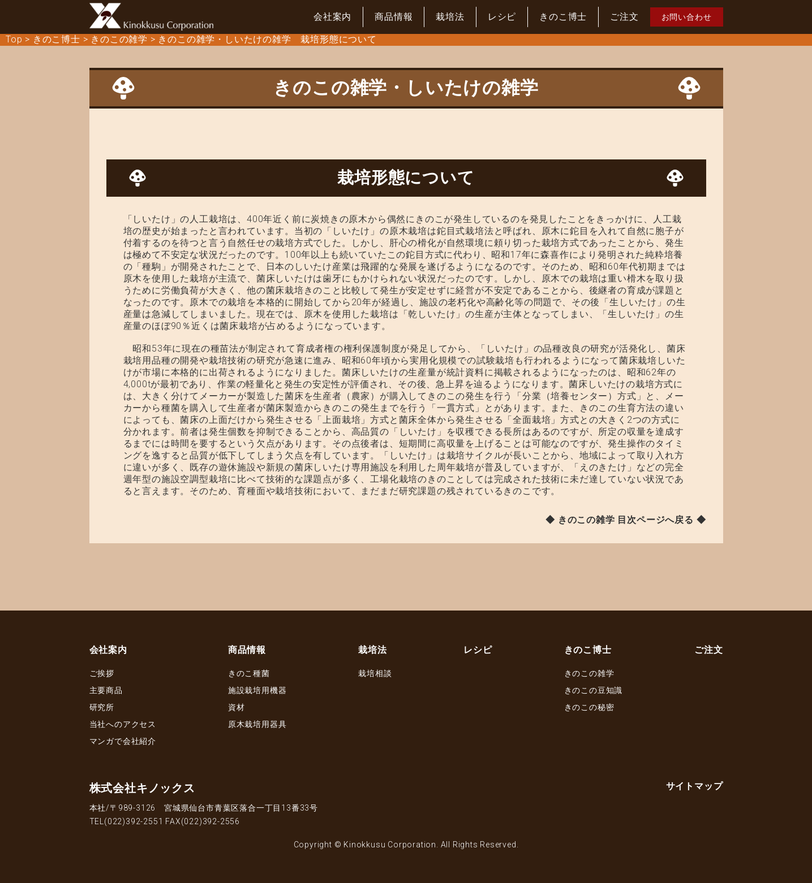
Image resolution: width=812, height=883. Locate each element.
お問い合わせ (686, 16)
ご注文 (624, 16)
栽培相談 (375, 673)
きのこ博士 (563, 16)
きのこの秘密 (589, 707)
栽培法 (450, 16)
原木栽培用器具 (257, 724)
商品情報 (394, 16)
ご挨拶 (101, 673)
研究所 (101, 707)
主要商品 (106, 690)
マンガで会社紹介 (122, 741)
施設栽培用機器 (257, 690)
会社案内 (332, 16)
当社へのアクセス (122, 724)
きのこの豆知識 (593, 690)
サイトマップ (694, 786)
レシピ (502, 16)
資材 (236, 707)
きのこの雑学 (589, 673)
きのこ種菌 (249, 673)
